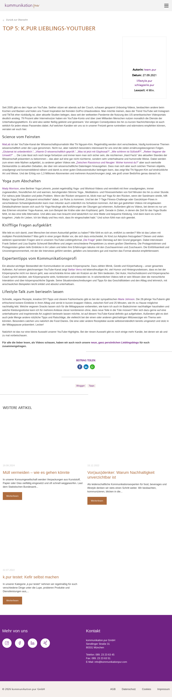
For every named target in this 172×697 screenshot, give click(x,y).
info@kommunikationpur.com (111, 662)
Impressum (163, 689)
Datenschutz (129, 689)
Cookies (146, 689)
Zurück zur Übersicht (15, 19)
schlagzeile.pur (144, 85)
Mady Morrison (10, 188)
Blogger (80, 385)
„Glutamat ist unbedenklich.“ (18, 151)
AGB (113, 689)
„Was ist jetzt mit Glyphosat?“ (93, 151)
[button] (79, 366)
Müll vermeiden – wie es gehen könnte (36, 472)
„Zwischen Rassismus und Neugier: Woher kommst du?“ (107, 162)
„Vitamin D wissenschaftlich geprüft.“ (55, 151)
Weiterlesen (12, 496)
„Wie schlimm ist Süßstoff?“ (126, 151)
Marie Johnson (126, 299)
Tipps (91, 385)
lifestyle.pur (144, 80)
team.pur (150, 69)
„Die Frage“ (89, 240)
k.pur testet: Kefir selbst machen (31, 577)
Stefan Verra (75, 269)
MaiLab (6, 144)
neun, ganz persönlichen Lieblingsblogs (115, 342)
